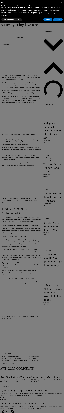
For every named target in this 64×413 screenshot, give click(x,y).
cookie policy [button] (7, 9)
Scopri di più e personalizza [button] (11, 19)
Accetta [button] (58, 19)
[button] (61, 2)
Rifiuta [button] (48, 19)
